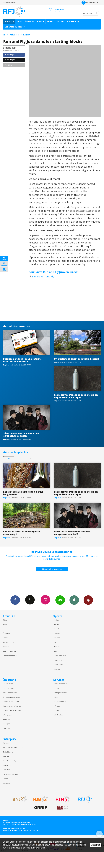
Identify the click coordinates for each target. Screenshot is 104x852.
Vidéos (50, 21)
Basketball (57, 629)
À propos (6, 743)
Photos (40, 21)
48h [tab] (8, 459)
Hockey (56, 624)
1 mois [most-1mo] (32, 459)
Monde (5, 629)
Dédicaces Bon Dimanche (12, 701)
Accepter (95, 845)
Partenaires (7, 765)
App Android (88, 599)
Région (26, 34)
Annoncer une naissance (12, 706)
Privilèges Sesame (60, 692)
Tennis (56, 651)
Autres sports (58, 664)
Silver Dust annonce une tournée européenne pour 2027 (21, 434)
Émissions (29, 21)
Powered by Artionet (10, 830)
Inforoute (57, 706)
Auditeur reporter (9, 651)
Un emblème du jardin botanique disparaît (76, 358)
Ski (55, 642)
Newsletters (60, 599)
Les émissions (8, 684)
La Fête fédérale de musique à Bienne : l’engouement (23, 493)
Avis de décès (58, 715)
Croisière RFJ (73, 21)
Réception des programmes (13, 747)
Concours (6, 728)
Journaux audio (8, 642)
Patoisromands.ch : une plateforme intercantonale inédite (22, 360)
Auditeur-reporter (90, 3)
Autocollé (6, 719)
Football (56, 620)
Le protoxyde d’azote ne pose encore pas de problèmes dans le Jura (76, 396)
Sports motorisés (60, 656)
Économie (6, 633)
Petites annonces (60, 701)
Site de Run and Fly (43, 276)
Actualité (9, 21)
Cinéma (56, 688)
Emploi (56, 710)
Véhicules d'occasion (61, 684)
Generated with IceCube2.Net (29, 830)
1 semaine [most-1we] (20, 459)
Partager (9, 55)
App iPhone (74, 599)
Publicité (6, 756)
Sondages (6, 724)
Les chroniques (8, 688)
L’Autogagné (7, 715)
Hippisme (57, 647)
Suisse (5, 624)
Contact (5, 778)
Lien (8, 65)
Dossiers (6, 647)
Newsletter (7, 783)
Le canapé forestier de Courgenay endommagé (21, 533)
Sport (19, 21)
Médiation (6, 770)
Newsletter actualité (10, 656)
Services (60, 21)
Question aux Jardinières (12, 710)
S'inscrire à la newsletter (52, 569)
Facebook (15, 599)
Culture (5, 638)
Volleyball (57, 633)
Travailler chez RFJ (9, 761)
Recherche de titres (10, 692)
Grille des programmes (11, 697)
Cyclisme (57, 638)
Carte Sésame (8, 752)
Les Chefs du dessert (15, 26)
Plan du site (32, 824)
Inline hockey (58, 660)
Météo (56, 697)
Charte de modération (11, 774)
